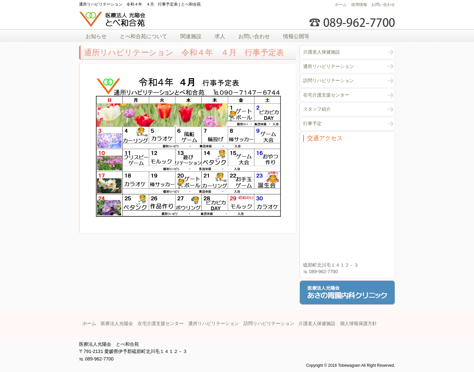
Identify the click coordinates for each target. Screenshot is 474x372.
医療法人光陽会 (117, 323)
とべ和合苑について (143, 36)
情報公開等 (296, 36)
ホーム (341, 4)
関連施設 (190, 36)
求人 (220, 36)
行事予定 (312, 123)
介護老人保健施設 (321, 52)
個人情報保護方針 (358, 323)
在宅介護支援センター (326, 95)
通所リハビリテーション (328, 66)
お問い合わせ (383, 4)
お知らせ (96, 36)
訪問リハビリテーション (328, 80)
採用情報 (359, 4)
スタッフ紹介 (317, 109)
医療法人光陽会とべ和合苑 (112, 19)
